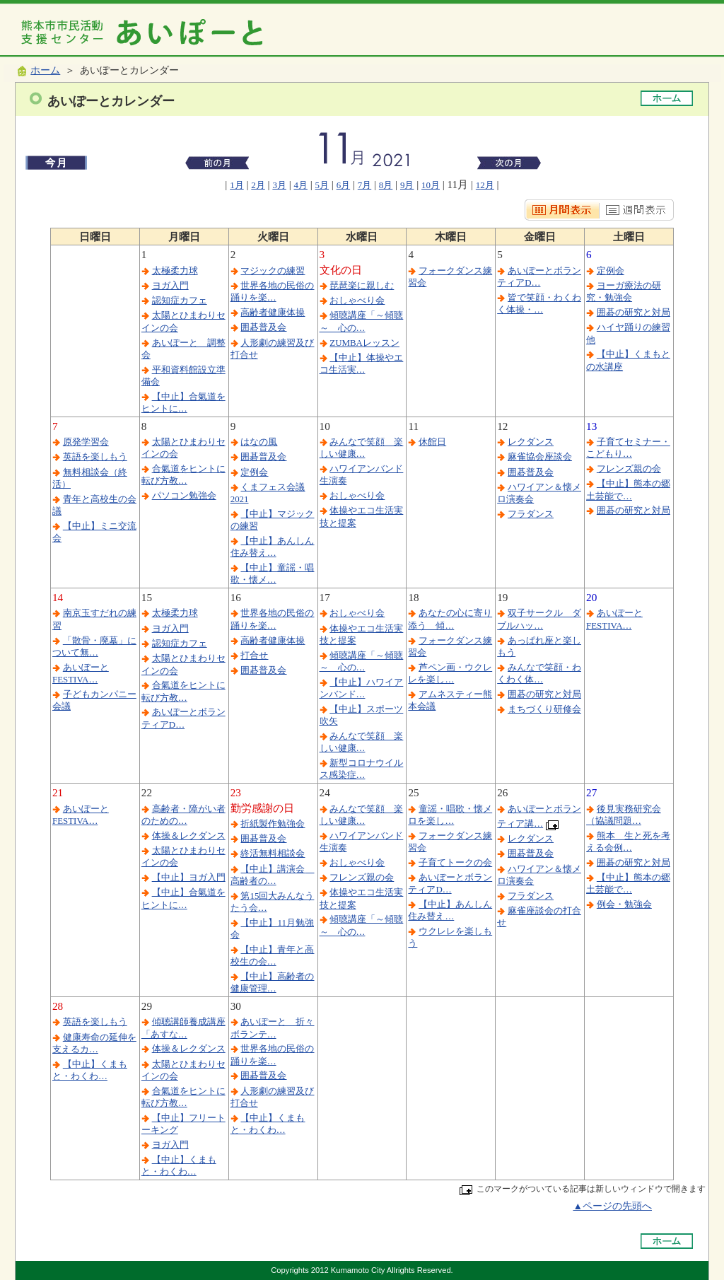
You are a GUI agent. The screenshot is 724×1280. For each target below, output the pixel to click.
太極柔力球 (175, 270)
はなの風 (258, 441)
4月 (300, 185)
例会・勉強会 (624, 904)
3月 (279, 185)
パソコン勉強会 (184, 495)
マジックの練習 (272, 270)
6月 (343, 185)
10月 (430, 185)
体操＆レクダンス (189, 835)
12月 (485, 185)
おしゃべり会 (357, 300)
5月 (322, 185)
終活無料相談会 (272, 853)
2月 (257, 185)
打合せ (254, 655)
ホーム (45, 70)
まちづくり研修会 (544, 709)
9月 (407, 185)
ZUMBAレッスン (364, 342)
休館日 (432, 441)
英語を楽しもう (95, 456)
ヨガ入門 (170, 285)
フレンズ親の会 (629, 468)
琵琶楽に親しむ (361, 285)
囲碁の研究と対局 (633, 312)
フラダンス (531, 513)
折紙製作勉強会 (272, 823)
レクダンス (531, 441)
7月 (364, 185)
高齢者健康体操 (272, 312)
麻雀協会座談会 (540, 456)
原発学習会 (86, 441)
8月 (385, 185)
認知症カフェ (179, 300)
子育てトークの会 (455, 862)
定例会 (610, 270)
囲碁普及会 (263, 327)
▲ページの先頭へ (612, 1206)
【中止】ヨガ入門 (189, 877)
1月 (236, 185)
